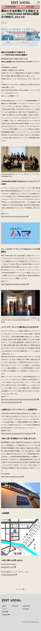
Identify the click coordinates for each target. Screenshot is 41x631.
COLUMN (26, 609)
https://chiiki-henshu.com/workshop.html (13, 216)
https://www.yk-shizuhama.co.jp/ (11, 476)
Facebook (5, 615)
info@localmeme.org (7, 567)
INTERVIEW (26, 606)
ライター (4, 609)
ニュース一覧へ (20, 589)
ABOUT (4, 606)
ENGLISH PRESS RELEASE (10, 402)
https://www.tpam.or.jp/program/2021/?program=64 (17, 433)
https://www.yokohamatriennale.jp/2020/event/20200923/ (19, 399)
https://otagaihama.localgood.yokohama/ (14, 284)
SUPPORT (15, 606)
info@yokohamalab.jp (8, 575)
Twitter (4, 612)
